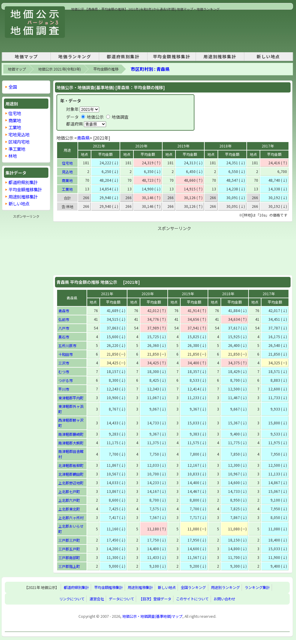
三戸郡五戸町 (69, 548)
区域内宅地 (18, 141)
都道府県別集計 (123, 56)
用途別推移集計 (219, 56)
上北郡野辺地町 (71, 482)
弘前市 (63, 319)
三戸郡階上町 (69, 566)
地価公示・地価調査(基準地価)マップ (152, 616)
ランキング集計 (257, 587)
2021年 (99, 145)
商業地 (67, 180)
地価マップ (26, 56)
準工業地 (16, 149)
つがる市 (65, 380)
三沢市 (63, 362)
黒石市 (63, 336)
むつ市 (63, 371)
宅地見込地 (18, 134)
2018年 (225, 145)
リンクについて (71, 599)
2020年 (141, 145)
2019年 (183, 145)
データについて (121, 599)
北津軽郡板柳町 (71, 465)
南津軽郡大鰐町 (71, 442)
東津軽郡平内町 (71, 397)
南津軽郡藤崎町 (71, 434)
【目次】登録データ (155, 599)
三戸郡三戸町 (69, 540)
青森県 (83, 138)
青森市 (63, 310)
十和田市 (65, 354)
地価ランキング (74, 56)
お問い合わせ (224, 599)
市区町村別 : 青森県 (150, 69)
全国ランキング (193, 587)
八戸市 (63, 328)
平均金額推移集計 (172, 56)
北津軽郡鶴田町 (71, 474)
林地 (12, 156)
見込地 (67, 171)
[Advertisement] (92, 30)
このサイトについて (192, 599)
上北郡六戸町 (69, 500)
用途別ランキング (225, 587)
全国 (12, 86)
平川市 (63, 389)
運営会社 (97, 599)
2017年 (268, 145)
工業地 (67, 189)
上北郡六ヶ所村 (71, 517)
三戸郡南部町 (69, 557)
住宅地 (67, 162)
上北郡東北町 (69, 508)
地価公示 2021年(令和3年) (59, 69)
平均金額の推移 (105, 69)
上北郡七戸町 (69, 491)
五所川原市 (67, 345)
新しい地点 (268, 56)
